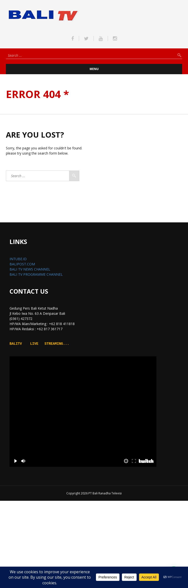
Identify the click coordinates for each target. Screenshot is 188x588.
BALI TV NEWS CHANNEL (30, 269)
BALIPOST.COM (22, 264)
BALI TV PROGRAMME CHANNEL (36, 274)
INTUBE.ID (18, 259)
